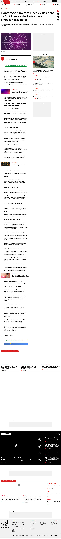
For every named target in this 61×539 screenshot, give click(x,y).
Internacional (17, 1)
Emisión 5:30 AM (17, 4)
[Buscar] (59, 1)
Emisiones (4, 4)
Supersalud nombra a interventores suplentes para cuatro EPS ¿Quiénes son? (53, 446)
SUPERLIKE (52, 485)
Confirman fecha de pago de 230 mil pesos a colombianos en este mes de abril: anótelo (53, 454)
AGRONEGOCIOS (42, 485)
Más (57, 394)
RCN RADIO (32, 485)
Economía (33, 1)
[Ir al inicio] (7, 2)
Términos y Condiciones (45, 496)
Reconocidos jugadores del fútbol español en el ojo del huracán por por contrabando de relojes (32, 458)
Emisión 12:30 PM (29, 4)
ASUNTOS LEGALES (43, 484)
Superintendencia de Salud (51, 444)
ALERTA (32, 487)
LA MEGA (32, 490)
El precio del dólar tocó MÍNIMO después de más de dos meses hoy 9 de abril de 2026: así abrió (43, 71)
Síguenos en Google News (16, 344)
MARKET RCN (53, 486)
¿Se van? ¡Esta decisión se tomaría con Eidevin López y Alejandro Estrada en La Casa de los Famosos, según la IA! (9, 367)
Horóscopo (6, 335)
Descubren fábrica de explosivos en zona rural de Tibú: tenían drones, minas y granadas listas (16, 419)
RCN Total (32, 484)
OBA (20, 490)
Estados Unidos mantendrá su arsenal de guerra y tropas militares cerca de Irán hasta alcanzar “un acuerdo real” (53, 462)
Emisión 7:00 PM (43, 4)
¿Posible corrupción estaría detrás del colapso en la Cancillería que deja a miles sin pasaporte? (52, 412)
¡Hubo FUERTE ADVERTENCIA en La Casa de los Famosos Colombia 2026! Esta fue (51, 367)
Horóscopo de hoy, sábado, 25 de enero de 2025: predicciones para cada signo (21, 92)
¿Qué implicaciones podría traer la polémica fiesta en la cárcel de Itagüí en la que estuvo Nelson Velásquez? (52, 406)
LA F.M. (32, 486)
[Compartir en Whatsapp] (58, 20)
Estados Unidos (49, 460)
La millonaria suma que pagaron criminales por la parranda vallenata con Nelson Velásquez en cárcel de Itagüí (52, 419)
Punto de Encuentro (45, 1)
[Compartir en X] (58, 17)
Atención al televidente (14, 485)
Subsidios (48, 452)
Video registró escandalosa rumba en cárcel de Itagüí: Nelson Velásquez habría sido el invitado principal (44, 77)
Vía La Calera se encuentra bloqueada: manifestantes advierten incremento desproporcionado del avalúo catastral (52, 399)
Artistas (36, 75)
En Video (6, 394)
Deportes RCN (22, 1)
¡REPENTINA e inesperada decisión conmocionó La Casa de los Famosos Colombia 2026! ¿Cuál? (28, 367)
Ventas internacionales (23, 487)
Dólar (34, 69)
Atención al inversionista (14, 492)
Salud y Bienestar (27, 1)
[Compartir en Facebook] (58, 14)
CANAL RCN (54, 1)
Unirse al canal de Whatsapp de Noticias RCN (15, 65)
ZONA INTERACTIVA (54, 484)
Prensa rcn (13, 490)
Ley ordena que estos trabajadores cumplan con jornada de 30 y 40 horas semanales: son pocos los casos (44, 90)
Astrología (11, 335)
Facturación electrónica (22, 483)
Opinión (41, 1)
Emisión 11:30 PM (56, 4)
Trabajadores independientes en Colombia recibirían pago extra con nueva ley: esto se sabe (44, 96)
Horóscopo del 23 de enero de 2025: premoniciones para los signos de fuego (20, 276)
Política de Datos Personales (29, 496)
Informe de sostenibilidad (22, 485)
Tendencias (37, 1)
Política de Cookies (38, 496)
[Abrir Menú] (1, 1)
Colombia (12, 1)
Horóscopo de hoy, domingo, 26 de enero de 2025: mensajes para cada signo (21, 164)
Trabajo (36, 88)
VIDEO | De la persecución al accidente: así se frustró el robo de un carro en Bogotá (44, 84)
